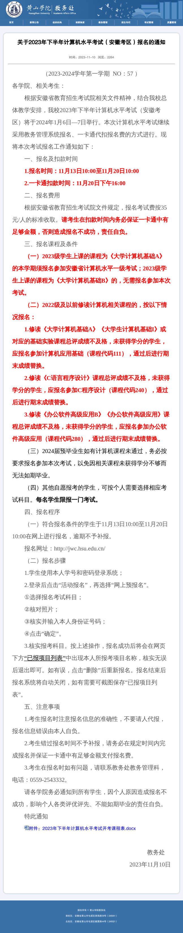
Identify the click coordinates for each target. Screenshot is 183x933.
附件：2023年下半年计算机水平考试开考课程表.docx (82, 828)
